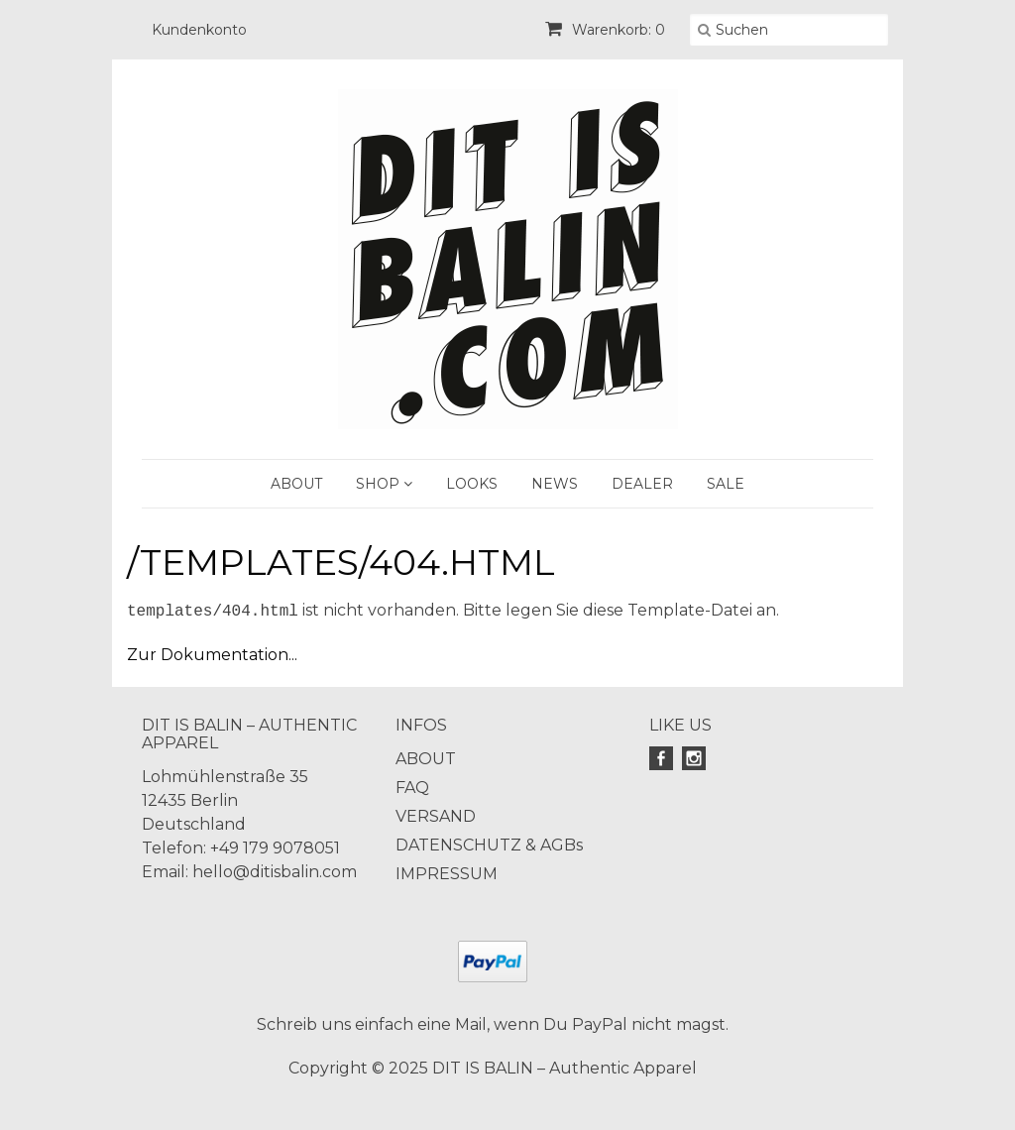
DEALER (642, 484)
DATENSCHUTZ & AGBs (489, 845)
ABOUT (296, 484)
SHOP (384, 484)
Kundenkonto (199, 30)
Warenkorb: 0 (605, 30)
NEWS (554, 484)
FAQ (412, 787)
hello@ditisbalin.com (274, 871)
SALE (725, 484)
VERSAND (435, 816)
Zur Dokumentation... (212, 654)
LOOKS (472, 484)
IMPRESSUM (446, 873)
